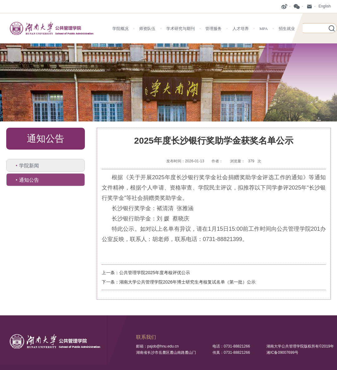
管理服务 (213, 28)
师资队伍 (147, 28)
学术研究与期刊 (180, 28)
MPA (263, 28)
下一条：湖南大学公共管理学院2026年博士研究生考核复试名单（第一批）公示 (179, 281)
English (325, 6)
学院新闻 (29, 165)
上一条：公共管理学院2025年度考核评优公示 (146, 272)
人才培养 (240, 28)
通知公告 (29, 180)
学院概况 (120, 28)
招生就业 (287, 28)
